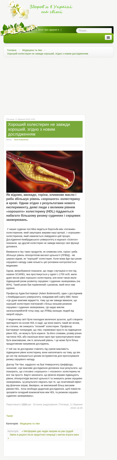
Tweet (9, 416)
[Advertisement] (58, 85)
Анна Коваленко (21, 140)
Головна (11, 50)
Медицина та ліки (32, 50)
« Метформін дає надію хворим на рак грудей (47, 431)
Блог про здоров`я (48, 29)
